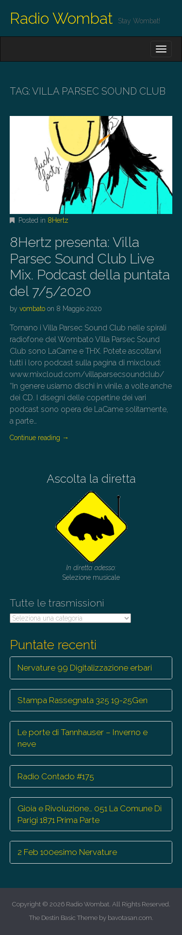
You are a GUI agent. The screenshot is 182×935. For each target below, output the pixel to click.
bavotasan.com (130, 917)
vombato (32, 308)
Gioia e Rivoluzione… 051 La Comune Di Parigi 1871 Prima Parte (89, 814)
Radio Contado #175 (55, 776)
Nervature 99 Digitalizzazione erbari (84, 668)
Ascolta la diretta (91, 479)
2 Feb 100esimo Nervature (67, 852)
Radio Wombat (61, 18)
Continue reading (39, 438)
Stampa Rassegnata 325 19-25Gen (82, 700)
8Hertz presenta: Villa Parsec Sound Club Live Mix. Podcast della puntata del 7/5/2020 (90, 266)
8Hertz (58, 220)
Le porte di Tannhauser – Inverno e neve (82, 738)
